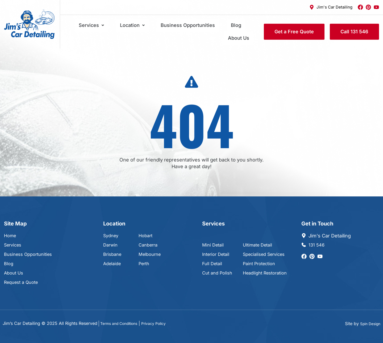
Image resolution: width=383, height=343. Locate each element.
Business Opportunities (178, 27)
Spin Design (368, 313)
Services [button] (98, 27)
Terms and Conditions (122, 313)
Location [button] (131, 27)
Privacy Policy (162, 313)
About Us (242, 27)
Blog (219, 27)
